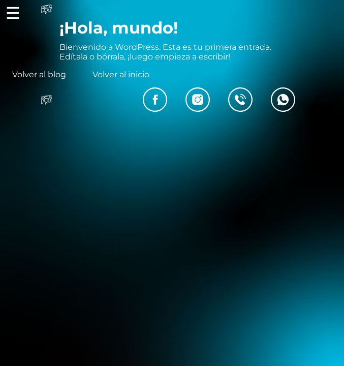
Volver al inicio (120, 74)
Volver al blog (39, 74)
